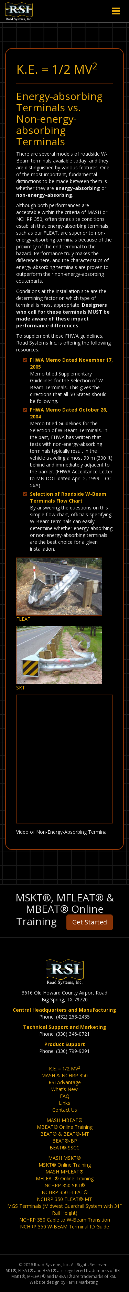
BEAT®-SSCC (64, 1147)
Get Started (89, 922)
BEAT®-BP (64, 1140)
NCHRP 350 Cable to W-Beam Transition (64, 1219)
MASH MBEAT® (64, 1120)
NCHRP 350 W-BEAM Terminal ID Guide (64, 1226)
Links (64, 1103)
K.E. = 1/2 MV (64, 1068)
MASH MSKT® (64, 1158)
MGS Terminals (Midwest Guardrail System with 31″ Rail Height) (64, 1209)
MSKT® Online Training (65, 1164)
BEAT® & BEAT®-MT (64, 1134)
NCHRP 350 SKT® (64, 1185)
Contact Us (64, 1109)
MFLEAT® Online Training (65, 1178)
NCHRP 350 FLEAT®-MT (64, 1199)
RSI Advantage (65, 1082)
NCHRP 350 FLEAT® (65, 1192)
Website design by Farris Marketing (64, 1282)
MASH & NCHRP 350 (64, 1075)
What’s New (64, 1089)
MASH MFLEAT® (64, 1171)
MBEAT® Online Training (65, 1127)
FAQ (64, 1096)
